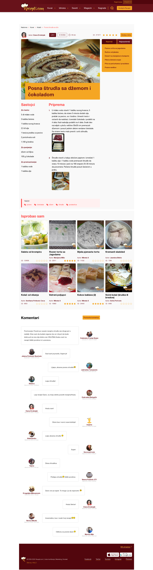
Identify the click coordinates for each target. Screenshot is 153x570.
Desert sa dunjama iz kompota (117, 56)
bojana (89, 425)
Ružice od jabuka (112, 52)
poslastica (73, 204)
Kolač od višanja (34, 284)
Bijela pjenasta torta (90, 241)
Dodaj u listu (126, 35)
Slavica (31, 384)
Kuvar (50, 8)
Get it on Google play (126, 555)
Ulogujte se (128, 2)
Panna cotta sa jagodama (115, 48)
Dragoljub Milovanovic (31, 494)
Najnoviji (109, 42)
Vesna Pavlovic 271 (89, 480)
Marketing (59, 560)
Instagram (118, 560)
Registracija (118, 2)
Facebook (88, 560)
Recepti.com (32, 7)
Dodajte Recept (124, 8)
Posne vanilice (110, 67)
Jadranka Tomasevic (89, 370)
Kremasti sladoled (118, 241)
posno (29, 204)
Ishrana (62, 8)
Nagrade (102, 8)
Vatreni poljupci (62, 284)
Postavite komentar (91, 317)
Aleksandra (31, 439)
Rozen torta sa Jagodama (62, 241)
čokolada (40, 204)
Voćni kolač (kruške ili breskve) (118, 284)
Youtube (107, 560)
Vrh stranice (125, 547)
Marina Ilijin (89, 535)
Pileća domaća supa (113, 60)
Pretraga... (112, 8)
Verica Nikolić (31, 521)
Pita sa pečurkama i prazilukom (117, 63)
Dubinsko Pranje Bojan (89, 338)
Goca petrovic (89, 452)
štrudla (61, 204)
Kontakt (65, 560)
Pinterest (129, 560)
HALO (34, 563)
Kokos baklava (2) (90, 284)
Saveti (75, 8)
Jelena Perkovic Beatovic (32, 356)
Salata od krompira (34, 241)
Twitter (98, 560)
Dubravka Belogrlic (89, 398)
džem (51, 204)
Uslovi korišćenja (49, 560)
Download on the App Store (113, 555)
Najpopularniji (124, 42)
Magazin (88, 8)
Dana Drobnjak (39, 35)
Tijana (31, 466)
